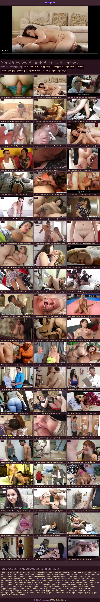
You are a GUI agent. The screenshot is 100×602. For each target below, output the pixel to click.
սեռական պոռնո (71, 582)
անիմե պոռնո (12, 582)
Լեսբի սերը (45, 67)
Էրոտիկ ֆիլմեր (80, 574)
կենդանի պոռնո (73, 591)
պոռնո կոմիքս (24, 576)
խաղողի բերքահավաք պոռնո (13, 580)
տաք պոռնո (48, 593)
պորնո (49, 572)
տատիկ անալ (74, 593)
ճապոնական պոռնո (37, 580)
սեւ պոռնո (38, 578)
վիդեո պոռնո (63, 576)
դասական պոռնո (8, 593)
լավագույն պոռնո (88, 578)
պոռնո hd (10, 584)
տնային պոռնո (19, 591)
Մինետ (80, 67)
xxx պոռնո (68, 589)
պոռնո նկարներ (64, 580)
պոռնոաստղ (12, 576)
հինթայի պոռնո (72, 578)
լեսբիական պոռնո (8, 578)
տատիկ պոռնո (39, 582)
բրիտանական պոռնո (33, 593)
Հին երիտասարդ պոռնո (63, 67)
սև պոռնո (74, 576)
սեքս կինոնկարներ (50, 584)
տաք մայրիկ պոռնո (90, 593)
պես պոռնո (86, 572)
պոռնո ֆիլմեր (45, 591)
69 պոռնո (28, 67)
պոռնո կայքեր (59, 572)
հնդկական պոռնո (87, 582)
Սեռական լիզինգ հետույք (13, 71)
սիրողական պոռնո (79, 587)
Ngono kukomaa (73, 572)
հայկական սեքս (7, 572)
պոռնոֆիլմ (37, 576)
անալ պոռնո (57, 589)
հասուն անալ (33, 591)
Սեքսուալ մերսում (36, 71)
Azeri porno (86, 591)
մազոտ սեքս (37, 587)
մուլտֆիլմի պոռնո (55, 582)
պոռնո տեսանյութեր (22, 587)
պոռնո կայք (84, 576)
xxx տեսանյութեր (50, 2)
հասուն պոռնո (44, 589)
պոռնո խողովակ (23, 584)
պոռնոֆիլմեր (13, 589)
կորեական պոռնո (25, 578)
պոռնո (38, 574)
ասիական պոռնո (80, 580)
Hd (36, 67)
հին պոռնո (36, 584)
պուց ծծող (31, 572)
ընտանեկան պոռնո (28, 589)
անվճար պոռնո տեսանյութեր (57, 587)
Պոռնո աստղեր (66, 574)
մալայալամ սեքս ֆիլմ (56, 71)
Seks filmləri (20, 572)
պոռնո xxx (51, 580)
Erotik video (41, 572)
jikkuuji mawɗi (25, 582)
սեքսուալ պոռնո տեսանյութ (12, 595)
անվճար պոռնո (80, 589)
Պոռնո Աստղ (64, 584)
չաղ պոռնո (11, 574)
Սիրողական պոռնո (25, 574)
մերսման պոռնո (49, 576)
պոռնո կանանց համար (54, 578)
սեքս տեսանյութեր (49, 574)
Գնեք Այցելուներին (58, 600)
